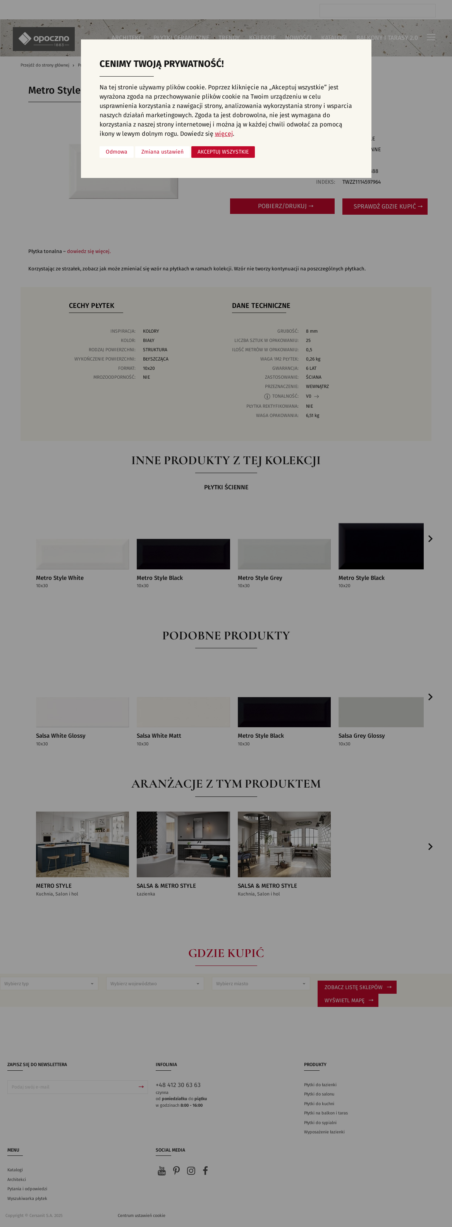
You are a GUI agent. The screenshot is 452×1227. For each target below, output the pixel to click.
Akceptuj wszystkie (223, 152)
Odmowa (116, 152)
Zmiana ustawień (162, 152)
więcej (224, 134)
